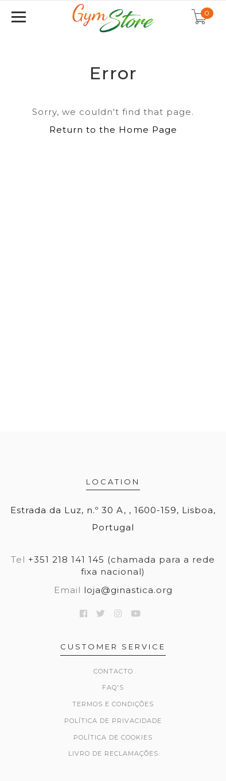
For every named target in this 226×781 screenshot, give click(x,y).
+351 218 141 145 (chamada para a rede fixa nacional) (121, 565)
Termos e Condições (113, 704)
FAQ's (113, 687)
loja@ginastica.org (128, 589)
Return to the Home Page (113, 129)
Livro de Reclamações (113, 753)
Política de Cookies (113, 737)
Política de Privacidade (113, 721)
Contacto (113, 671)
